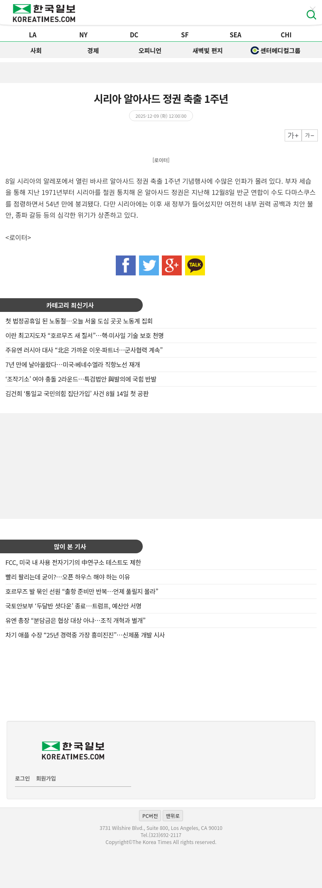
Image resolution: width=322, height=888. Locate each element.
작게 (310, 135)
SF (184, 34)
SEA (235, 34)
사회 (36, 50)
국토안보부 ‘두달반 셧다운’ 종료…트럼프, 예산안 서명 (73, 605)
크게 (293, 135)
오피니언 (150, 50)
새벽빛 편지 (208, 50)
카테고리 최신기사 (70, 305)
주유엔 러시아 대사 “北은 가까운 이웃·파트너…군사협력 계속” (84, 349)
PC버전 (150, 815)
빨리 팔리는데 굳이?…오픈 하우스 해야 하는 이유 (67, 576)
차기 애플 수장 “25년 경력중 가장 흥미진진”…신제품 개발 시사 (85, 634)
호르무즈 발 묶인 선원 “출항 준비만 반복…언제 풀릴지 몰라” (81, 591)
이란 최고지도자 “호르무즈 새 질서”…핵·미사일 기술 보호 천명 (84, 335)
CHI (286, 34)
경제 (93, 50)
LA (33, 34)
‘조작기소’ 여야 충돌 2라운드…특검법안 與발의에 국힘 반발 (80, 379)
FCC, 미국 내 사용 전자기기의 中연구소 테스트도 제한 (73, 562)
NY (83, 34)
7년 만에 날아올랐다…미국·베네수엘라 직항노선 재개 (72, 364)
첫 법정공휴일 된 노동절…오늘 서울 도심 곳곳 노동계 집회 (79, 320)
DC (134, 34)
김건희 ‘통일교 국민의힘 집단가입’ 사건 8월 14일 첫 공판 (77, 393)
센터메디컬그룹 (275, 50)
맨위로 (173, 815)
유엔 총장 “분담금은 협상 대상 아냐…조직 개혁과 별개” (75, 620)
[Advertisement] (161, 465)
